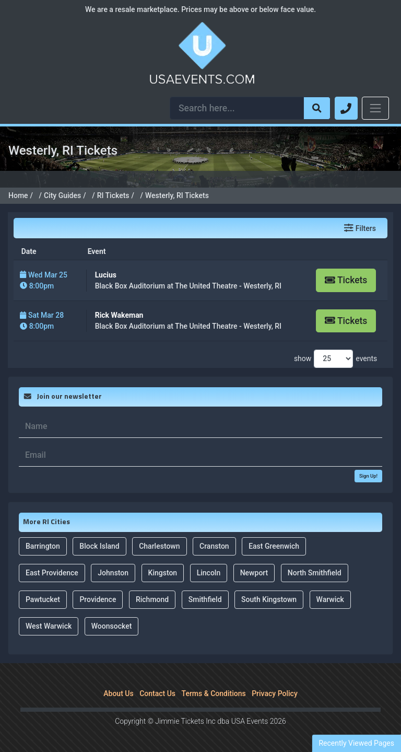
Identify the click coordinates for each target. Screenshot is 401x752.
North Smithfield (314, 573)
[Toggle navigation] (375, 108)
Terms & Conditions (214, 693)
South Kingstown (269, 599)
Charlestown (159, 546)
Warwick (330, 599)
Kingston (163, 573)
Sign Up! (368, 476)
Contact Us (157, 693)
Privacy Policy (275, 693)
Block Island (99, 546)
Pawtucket (43, 599)
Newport (254, 573)
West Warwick (49, 626)
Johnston (113, 573)
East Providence (52, 573)
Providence (97, 599)
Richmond (152, 599)
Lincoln (209, 573)
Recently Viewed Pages (356, 743)
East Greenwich (274, 546)
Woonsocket (111, 626)
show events (335, 359)
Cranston (214, 546)
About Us (118, 693)
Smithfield (205, 599)
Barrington (43, 546)
